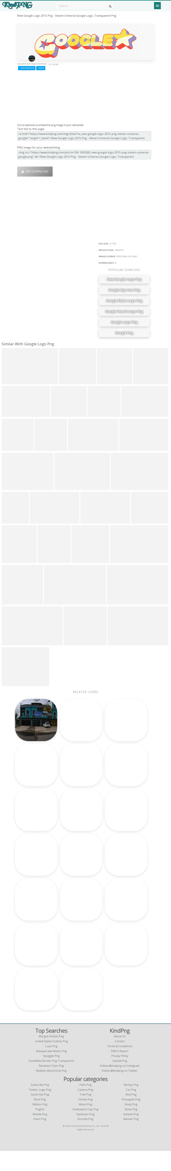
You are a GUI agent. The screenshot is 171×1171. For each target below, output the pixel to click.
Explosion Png (85, 1134)
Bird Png (131, 1115)
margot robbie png (51, 1056)
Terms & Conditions (119, 1066)
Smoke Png (85, 1119)
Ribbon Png (39, 1124)
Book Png (131, 1129)
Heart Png (39, 1139)
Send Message (26, 68)
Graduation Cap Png (85, 1129)
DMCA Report (119, 1071)
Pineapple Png (131, 1119)
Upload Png (119, 1081)
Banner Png (131, 1139)
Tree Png (85, 1115)
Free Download (34, 171)
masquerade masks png (51, 1071)
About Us (120, 1056)
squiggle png (51, 1076)
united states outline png (51, 1061)
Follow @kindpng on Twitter (120, 1091)
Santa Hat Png (40, 1115)
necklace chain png (51, 1086)
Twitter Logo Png (40, 1110)
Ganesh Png (131, 1134)
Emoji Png (131, 1124)
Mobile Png (40, 1134)
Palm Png (85, 1105)
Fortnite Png (85, 1139)
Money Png (131, 1105)
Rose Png (40, 1119)
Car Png (131, 1110)
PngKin (39, 1129)
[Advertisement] (85, 96)
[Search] (110, 6)
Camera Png (85, 1110)
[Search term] (84, 6)
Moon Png (85, 1124)
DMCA (41, 68)
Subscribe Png (40, 1105)
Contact (120, 1061)
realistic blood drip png (51, 1091)
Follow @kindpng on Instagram (120, 1086)
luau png (51, 1066)
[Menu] (157, 5)
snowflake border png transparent (51, 1081)
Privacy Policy (119, 1076)
